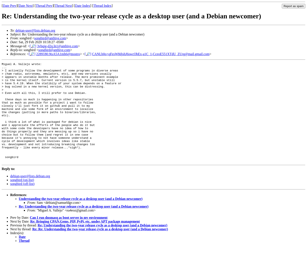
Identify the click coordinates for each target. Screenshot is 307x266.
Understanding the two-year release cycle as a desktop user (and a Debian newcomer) (80, 218)
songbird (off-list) (22, 203)
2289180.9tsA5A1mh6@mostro (58, 54)
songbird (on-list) (22, 200)
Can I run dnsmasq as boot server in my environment (68, 237)
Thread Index (102, 5)
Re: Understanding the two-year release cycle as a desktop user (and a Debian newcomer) (83, 226)
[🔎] (33, 46)
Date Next (26, 5)
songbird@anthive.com (50, 38)
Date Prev (9, 5)
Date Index (82, 5)
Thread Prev (44, 5)
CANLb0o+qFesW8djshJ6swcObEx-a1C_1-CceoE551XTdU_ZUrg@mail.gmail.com (151, 54)
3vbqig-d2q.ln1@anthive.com (57, 46)
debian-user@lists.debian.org (35, 30)
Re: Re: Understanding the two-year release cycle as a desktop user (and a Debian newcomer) (100, 249)
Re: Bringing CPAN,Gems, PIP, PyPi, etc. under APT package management (85, 241)
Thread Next (63, 5)
